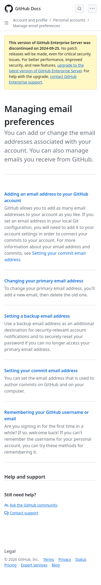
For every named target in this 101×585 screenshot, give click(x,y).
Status (80, 559)
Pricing (10, 565)
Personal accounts (69, 20)
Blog (56, 565)
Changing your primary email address (43, 281)
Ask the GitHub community (30, 505)
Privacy (64, 559)
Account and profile (30, 20)
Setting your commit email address (41, 371)
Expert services (34, 565)
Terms (48, 559)
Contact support (21, 512)
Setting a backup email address (37, 316)
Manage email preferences (36, 25)
